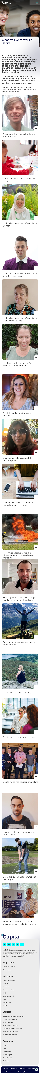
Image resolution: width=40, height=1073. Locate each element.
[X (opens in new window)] (22, 945)
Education (6, 987)
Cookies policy (22, 1068)
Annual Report (7, 1055)
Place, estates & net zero (10, 1031)
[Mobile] (37, 2)
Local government (8, 996)
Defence (5, 984)
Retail (4, 999)
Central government (9, 980)
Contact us (6, 1061)
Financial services (8, 990)
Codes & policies (8, 1058)
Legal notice (14, 1068)
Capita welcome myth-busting (17, 692)
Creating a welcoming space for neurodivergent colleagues (18, 503)
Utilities (5, 1005)
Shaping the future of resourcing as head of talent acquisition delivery (20, 598)
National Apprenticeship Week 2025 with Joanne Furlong (20, 319)
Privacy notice (6, 1068)
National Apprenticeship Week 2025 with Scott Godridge (20, 274)
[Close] (32, 2)
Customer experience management (13, 1016)
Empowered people (9, 967)
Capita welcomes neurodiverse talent (20, 782)
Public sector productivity (10, 1025)
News (4, 1048)
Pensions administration (10, 1035)
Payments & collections (10, 1019)
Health (5, 993)
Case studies (7, 970)
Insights (5, 1045)
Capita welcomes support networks (19, 737)
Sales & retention (8, 1022)
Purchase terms (31, 1068)
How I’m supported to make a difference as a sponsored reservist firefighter (19, 555)
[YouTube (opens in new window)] (9, 945)
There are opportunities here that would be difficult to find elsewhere (19, 922)
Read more (36, 128)
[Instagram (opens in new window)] (13, 945)
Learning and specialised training (13, 1028)
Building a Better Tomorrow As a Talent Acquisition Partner (18, 364)
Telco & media (7, 1002)
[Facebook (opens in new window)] (17, 945)
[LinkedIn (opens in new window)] (4, 945)
